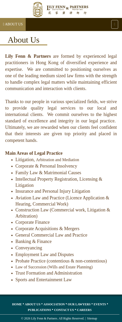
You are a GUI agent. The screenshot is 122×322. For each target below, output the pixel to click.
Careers (84, 310)
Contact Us (64, 310)
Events (99, 304)
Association (54, 304)
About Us (33, 304)
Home (17, 304)
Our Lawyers (79, 304)
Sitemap (92, 318)
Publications (39, 310)
